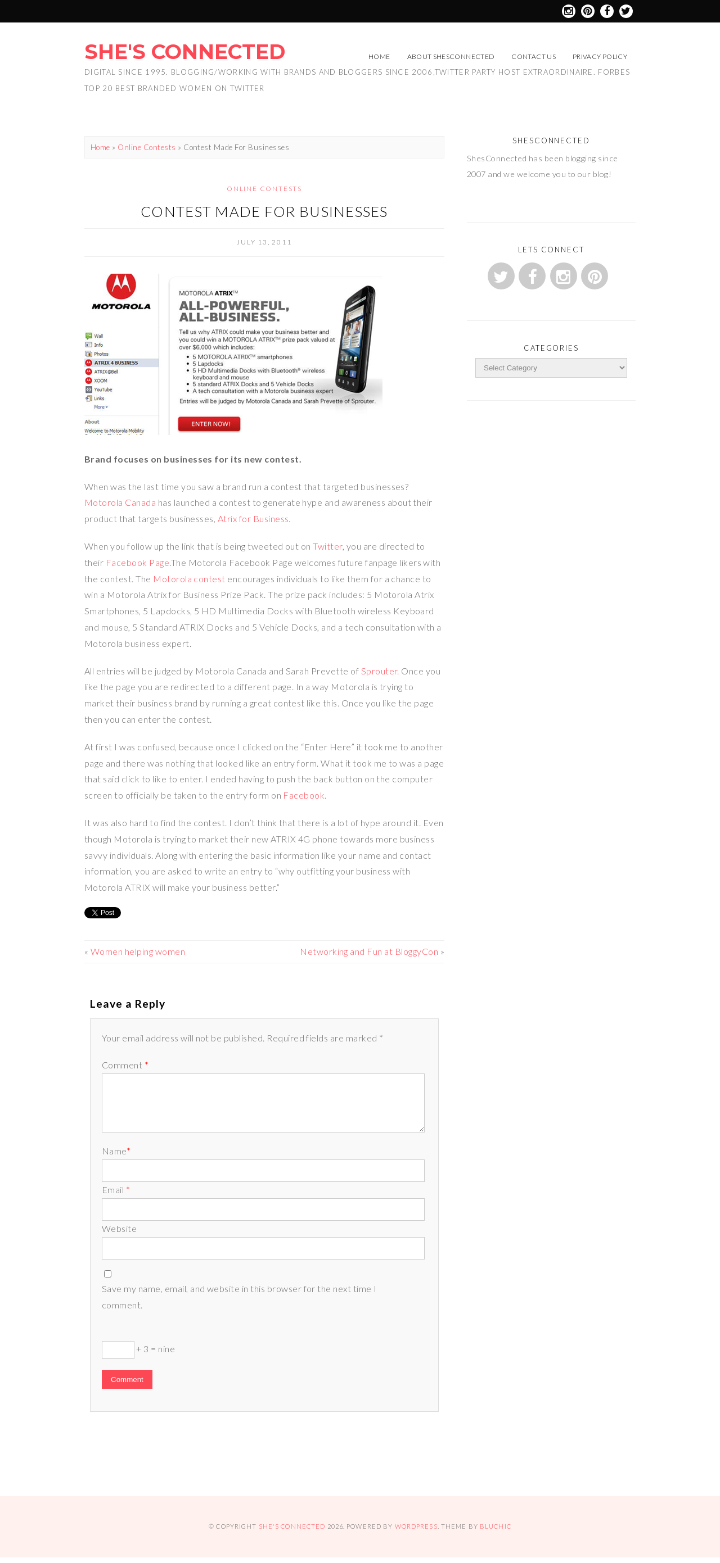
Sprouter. (380, 670)
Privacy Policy (600, 56)
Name (116, 1150)
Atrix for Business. (254, 518)
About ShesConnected (451, 56)
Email (116, 1189)
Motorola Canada (120, 502)
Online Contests (147, 147)
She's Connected (184, 51)
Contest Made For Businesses (264, 211)
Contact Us (533, 56)
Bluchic (495, 1526)
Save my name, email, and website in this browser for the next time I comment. (239, 1296)
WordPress (416, 1526)
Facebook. (304, 795)
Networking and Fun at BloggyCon (369, 951)
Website (119, 1228)
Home (379, 56)
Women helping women (138, 951)
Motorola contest (189, 578)
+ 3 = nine (138, 1350)
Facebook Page (137, 562)
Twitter (327, 546)
